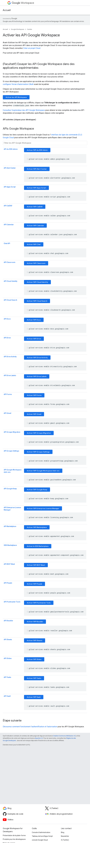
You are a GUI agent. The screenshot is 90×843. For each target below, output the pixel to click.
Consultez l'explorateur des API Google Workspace (24, 110)
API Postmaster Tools (12, 602)
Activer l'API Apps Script (36, 188)
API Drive (7, 338)
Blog (62, 832)
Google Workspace (17, 29)
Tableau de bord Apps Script (42, 836)
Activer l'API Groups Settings (38, 452)
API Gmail (7, 413)
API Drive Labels (10, 375)
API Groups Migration (12, 432)
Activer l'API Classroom (36, 263)
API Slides (8, 658)
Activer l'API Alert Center (37, 169)
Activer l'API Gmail (34, 414)
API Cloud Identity (10, 281)
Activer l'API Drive (34, 339)
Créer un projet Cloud (31, 48)
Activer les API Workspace (16, 97)
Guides (29, 29)
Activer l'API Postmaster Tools (39, 603)
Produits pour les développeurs (14, 839)
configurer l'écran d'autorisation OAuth (18, 84)
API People (8, 583)
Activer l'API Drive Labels (37, 376)
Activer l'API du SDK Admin (37, 150)
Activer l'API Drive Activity (37, 357)
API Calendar (9, 225)
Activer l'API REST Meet (36, 565)
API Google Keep (10, 489)
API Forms (8, 394)
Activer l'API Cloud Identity (37, 282)
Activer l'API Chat (34, 244)
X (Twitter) (65, 840)
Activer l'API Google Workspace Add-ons (43, 471)
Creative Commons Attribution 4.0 (64, 736)
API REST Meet (9, 564)
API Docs (7, 319)
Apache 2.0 (39, 738)
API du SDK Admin (11, 149)
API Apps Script (9, 187)
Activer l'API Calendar (35, 225)
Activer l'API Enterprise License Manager (43, 508)
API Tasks (7, 677)
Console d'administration (41, 832)
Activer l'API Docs (34, 320)
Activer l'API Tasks (34, 678)
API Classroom (9, 262)
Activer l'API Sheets (34, 640)
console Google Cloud (40, 840)
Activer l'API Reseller (35, 622)
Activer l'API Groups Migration (39, 433)
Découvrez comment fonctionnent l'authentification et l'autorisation (30, 726)
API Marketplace (10, 526)
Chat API (7, 243)
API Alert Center (10, 168)
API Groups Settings (11, 451)
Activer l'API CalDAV (35, 207)
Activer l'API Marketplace (37, 527)
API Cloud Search (10, 300)
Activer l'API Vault (34, 697)
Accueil (7, 10)
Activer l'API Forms (34, 395)
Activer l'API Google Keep (37, 490)
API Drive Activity (10, 357)
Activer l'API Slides (34, 659)
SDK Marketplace (10, 545)
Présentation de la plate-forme (14, 835)
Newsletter (65, 836)
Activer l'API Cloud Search (37, 301)
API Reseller (8, 621)
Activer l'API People (34, 584)
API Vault (7, 696)
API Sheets (8, 639)
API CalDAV (8, 206)
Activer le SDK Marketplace (38, 546)
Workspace (23, 2)
